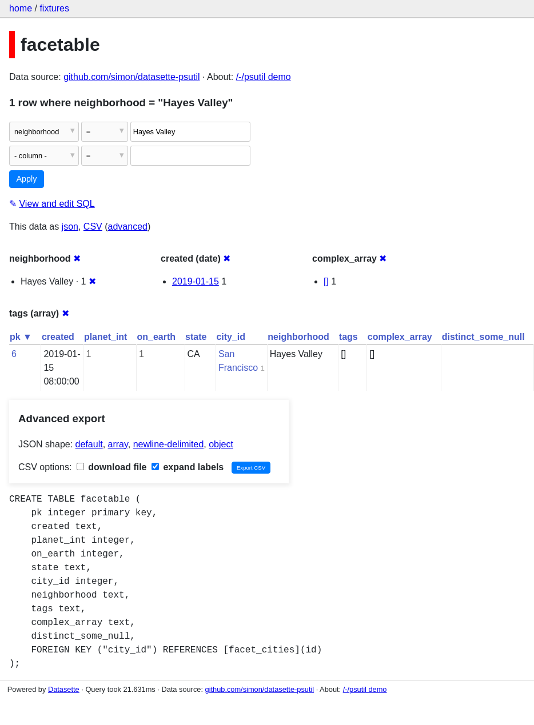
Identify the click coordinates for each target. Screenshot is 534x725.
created (58, 337)
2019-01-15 (195, 281)
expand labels (188, 467)
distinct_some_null (483, 337)
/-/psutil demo (263, 77)
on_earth (156, 337)
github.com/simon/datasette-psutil (131, 77)
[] (326, 281)
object (221, 444)
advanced (128, 226)
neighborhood (298, 337)
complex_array (400, 337)
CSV (92, 226)
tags (348, 337)
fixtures (54, 8)
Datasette (63, 689)
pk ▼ (21, 337)
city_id (230, 337)
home (20, 8)
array (118, 444)
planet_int (105, 337)
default (89, 444)
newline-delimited (168, 444)
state (195, 337)
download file (112, 467)
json (70, 226)
